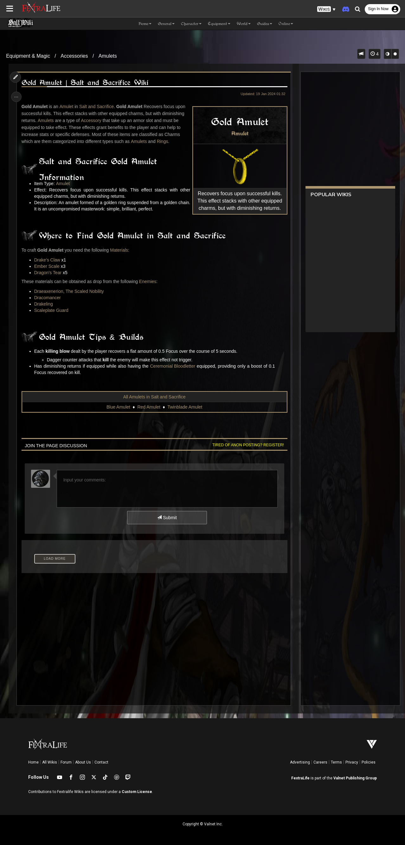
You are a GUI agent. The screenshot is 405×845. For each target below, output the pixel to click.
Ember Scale (47, 266)
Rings (163, 141)
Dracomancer (48, 297)
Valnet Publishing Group (355, 778)
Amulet (238, 134)
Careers (320, 762)
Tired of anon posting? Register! (247, 445)
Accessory (92, 120)
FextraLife (300, 778)
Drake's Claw (48, 259)
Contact (101, 762)
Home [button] (144, 23)
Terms (336, 762)
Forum (66, 762)
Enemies (148, 281)
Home (33, 762)
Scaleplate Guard (52, 310)
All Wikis (49, 762)
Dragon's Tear (48, 272)
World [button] (244, 23)
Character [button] (191, 23)
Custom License (137, 792)
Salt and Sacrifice (97, 106)
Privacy (351, 762)
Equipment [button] (219, 23)
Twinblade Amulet (184, 407)
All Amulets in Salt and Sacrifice (154, 396)
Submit (167, 517)
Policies (369, 762)
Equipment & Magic (28, 56)
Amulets (108, 56)
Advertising (300, 762)
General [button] (166, 23)
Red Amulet (148, 407)
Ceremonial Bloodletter (173, 366)
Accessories (74, 56)
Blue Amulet (118, 407)
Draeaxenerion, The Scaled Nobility (70, 291)
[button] (326, 9)
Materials (120, 250)
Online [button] (286, 23)
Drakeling (44, 303)
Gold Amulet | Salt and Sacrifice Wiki (85, 82)
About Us (83, 762)
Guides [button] (264, 23)
